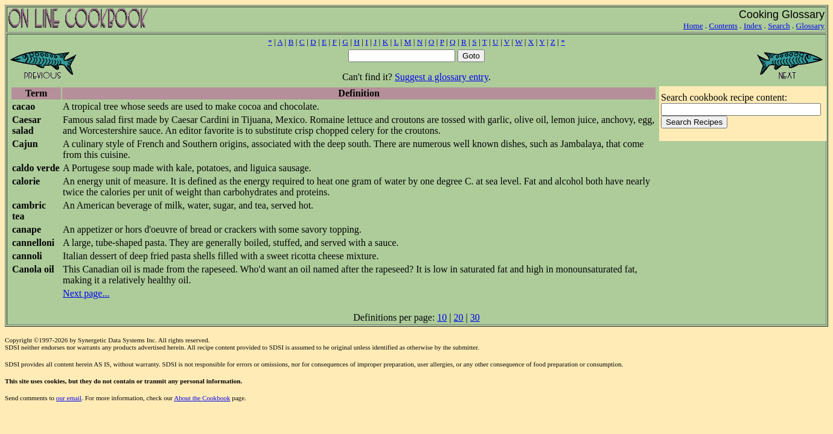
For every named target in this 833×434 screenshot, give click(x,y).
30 (475, 317)
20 (459, 317)
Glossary (810, 25)
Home (693, 25)
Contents (723, 25)
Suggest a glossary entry (441, 77)
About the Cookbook (202, 397)
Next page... (86, 293)
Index (753, 25)
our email (68, 397)
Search (779, 25)
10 (442, 317)
